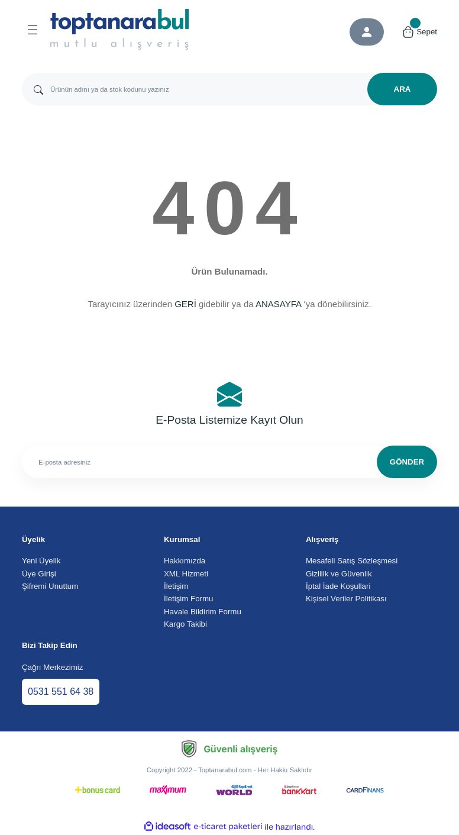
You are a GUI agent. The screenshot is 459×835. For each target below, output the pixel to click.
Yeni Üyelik (41, 560)
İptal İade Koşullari (338, 586)
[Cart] (419, 32)
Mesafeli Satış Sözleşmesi (351, 560)
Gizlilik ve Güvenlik (339, 573)
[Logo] (119, 29)
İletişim (176, 586)
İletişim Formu (188, 598)
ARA (402, 89)
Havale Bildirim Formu (202, 611)
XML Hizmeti (186, 573)
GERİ (185, 304)
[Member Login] (366, 31)
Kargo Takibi (185, 624)
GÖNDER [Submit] (407, 461)
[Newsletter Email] (229, 462)
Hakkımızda (184, 560)
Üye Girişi (39, 573)
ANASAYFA (278, 304)
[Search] (229, 89)
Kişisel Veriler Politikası (346, 598)
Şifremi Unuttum (50, 586)
